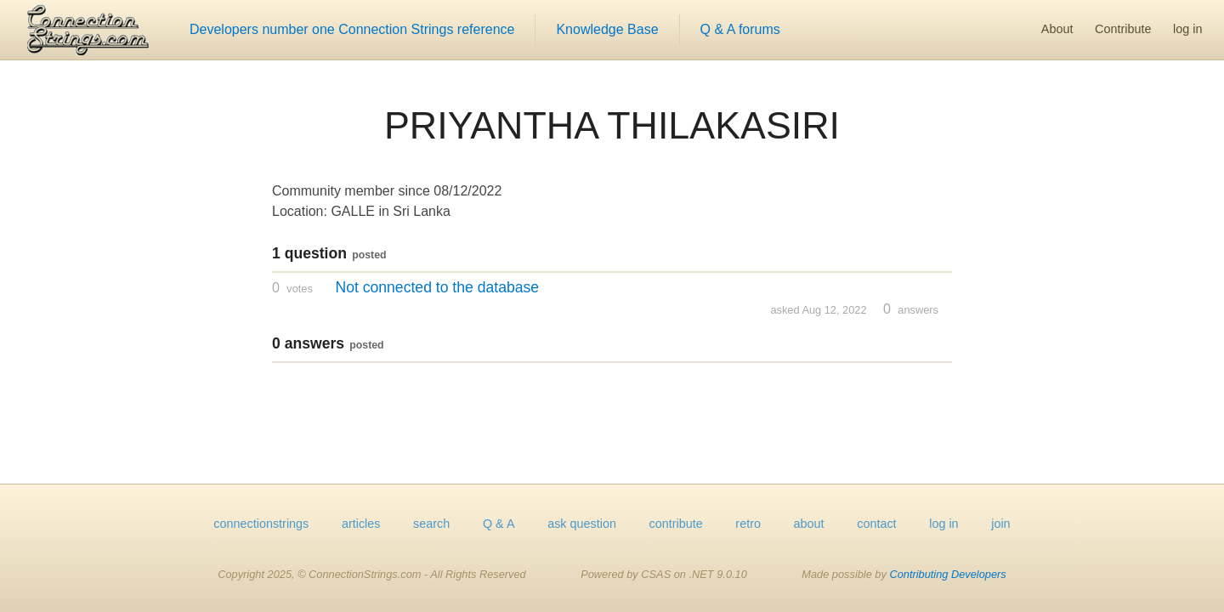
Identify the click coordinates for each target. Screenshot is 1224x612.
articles (361, 523)
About (1057, 29)
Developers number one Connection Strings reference (352, 29)
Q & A (499, 523)
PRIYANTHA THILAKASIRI (612, 125)
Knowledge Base (607, 29)
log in (1187, 29)
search (431, 523)
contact (876, 523)
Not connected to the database (437, 287)
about (809, 523)
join (1000, 523)
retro (748, 523)
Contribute (1123, 29)
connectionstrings (261, 523)
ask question (581, 523)
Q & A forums (740, 29)
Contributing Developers (947, 574)
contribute (676, 523)
